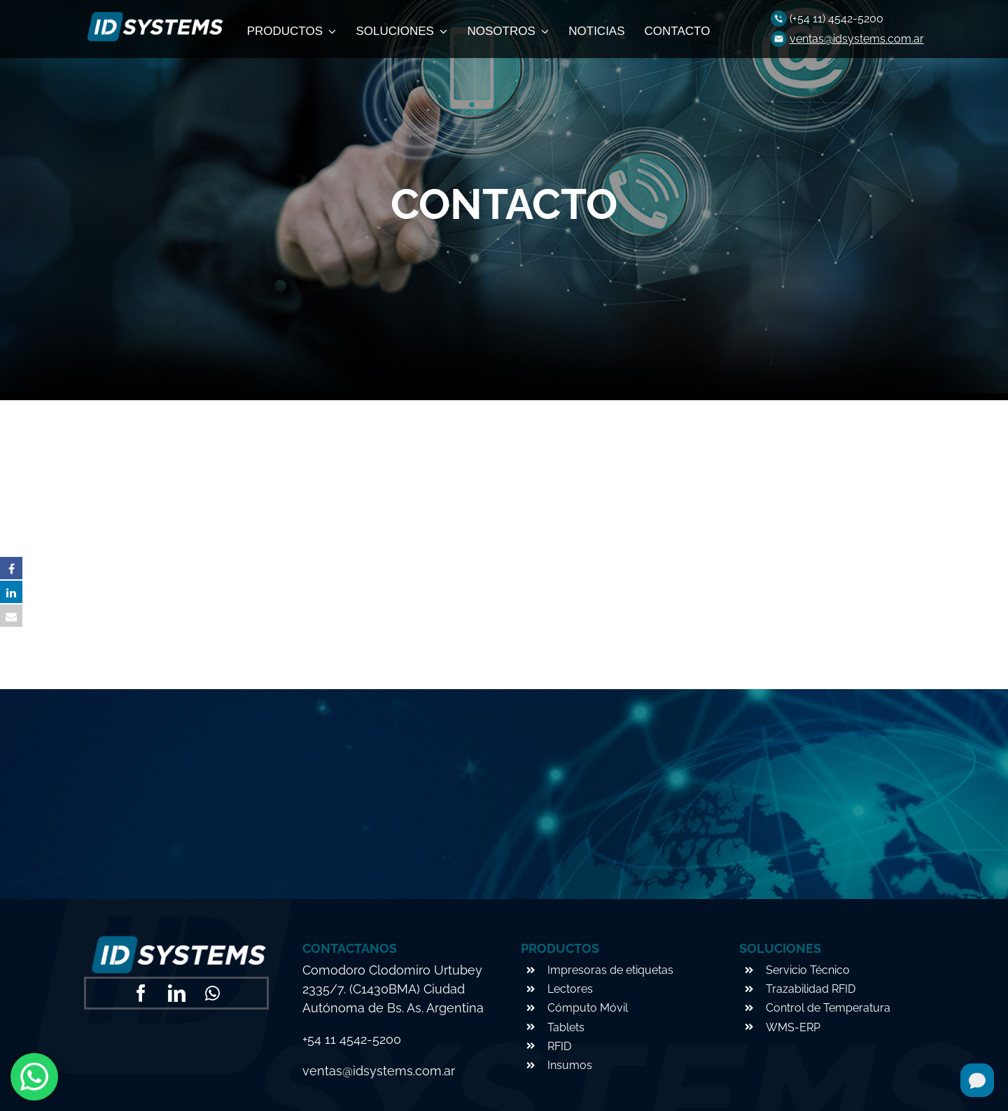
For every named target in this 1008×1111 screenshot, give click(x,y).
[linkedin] (176, 993)
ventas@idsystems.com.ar (857, 38)
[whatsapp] (212, 993)
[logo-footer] (153, 15)
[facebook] (141, 993)
